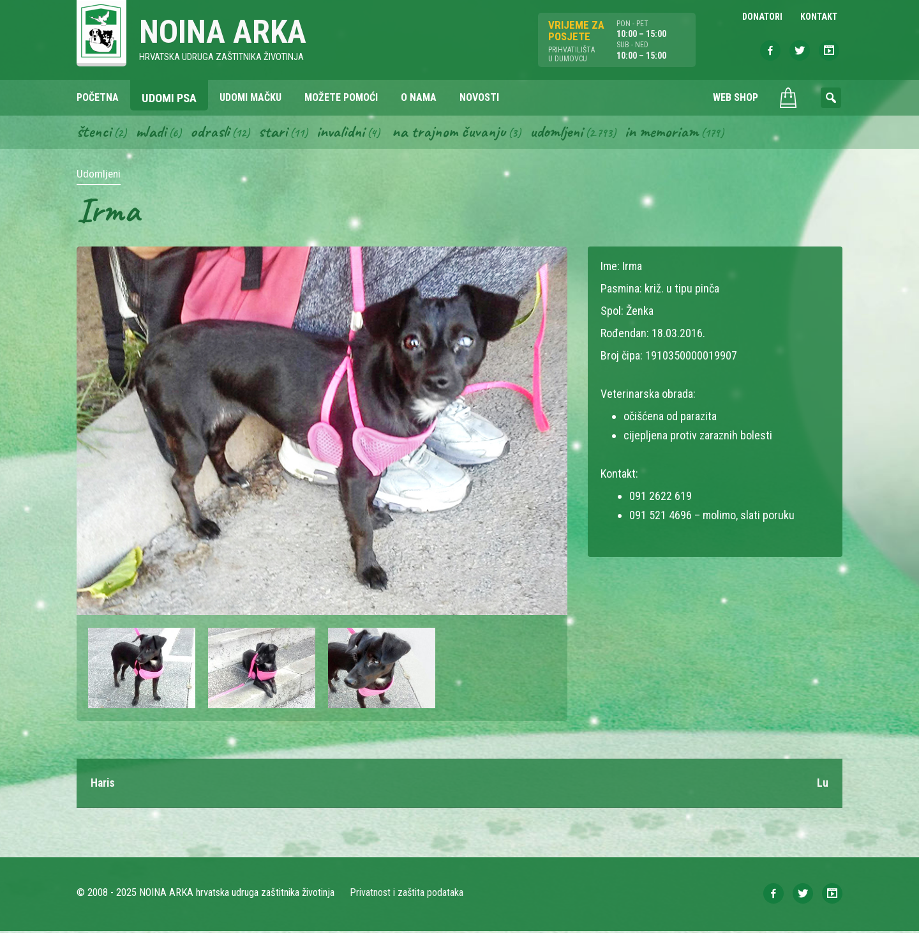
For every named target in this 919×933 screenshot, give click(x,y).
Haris (103, 784)
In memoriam (669, 133)
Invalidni (343, 133)
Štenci (94, 133)
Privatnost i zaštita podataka (407, 894)
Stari (275, 133)
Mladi (152, 133)
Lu (822, 784)
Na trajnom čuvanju (454, 133)
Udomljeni (563, 133)
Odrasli (212, 133)
